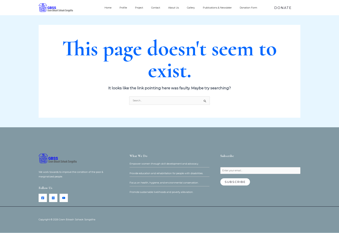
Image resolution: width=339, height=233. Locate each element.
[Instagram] (53, 198)
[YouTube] (64, 198)
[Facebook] (43, 198)
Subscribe (235, 182)
